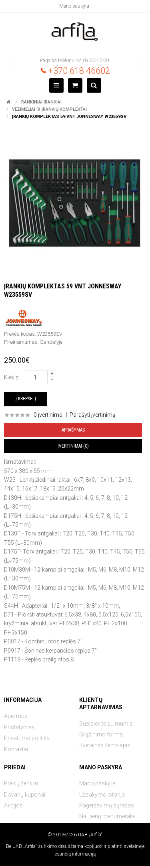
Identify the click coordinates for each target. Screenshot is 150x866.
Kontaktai (16, 749)
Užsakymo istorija (102, 794)
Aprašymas (73, 430)
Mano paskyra (74, 6)
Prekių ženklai (21, 783)
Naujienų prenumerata (107, 816)
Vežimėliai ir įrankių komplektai (49, 109)
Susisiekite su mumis (106, 723)
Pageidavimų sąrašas (106, 805)
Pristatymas (19, 727)
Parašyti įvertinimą (93, 415)
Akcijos (13, 805)
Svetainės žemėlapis (104, 745)
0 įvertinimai (49, 415)
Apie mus (16, 716)
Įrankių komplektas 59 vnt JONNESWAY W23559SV (69, 116)
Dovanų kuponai (24, 794)
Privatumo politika (27, 738)
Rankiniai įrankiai (41, 102)
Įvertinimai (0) (73, 446)
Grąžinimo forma (101, 734)
